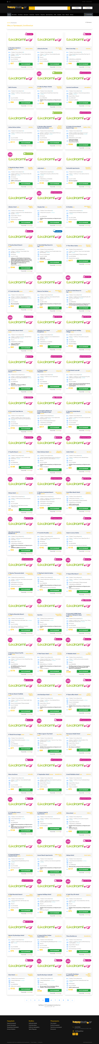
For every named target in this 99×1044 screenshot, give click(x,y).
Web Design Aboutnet (87, 1042)
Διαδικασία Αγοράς (33, 1023)
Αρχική (9, 14)
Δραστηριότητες (49, 14)
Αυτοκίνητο (31, 14)
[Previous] (27, 1000)
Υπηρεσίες (42, 14)
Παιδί (55, 14)
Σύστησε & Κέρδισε (11, 1029)
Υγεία (63, 14)
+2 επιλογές (13, 499)
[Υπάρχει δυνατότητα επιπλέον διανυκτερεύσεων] (23, 52)
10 (68, 1000)
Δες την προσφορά (25, 64)
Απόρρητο (40, 1042)
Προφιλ (84, 1)
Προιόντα (37, 14)
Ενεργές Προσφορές (11, 1025)
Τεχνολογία (20, 14)
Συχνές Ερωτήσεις (33, 1025)
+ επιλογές (17, 55)
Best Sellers (14, 14)
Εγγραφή (87, 7)
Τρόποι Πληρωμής (32, 1029)
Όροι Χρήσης (33, 1042)
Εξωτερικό (26, 14)
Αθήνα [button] (32, 8)
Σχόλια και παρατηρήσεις (34, 1027)
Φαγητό (67, 14)
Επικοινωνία (53, 1029)
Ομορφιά (59, 14)
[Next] (72, 1000)
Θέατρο (71, 14)
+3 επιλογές (71, 660)
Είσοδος (76, 7)
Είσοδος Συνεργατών (55, 1025)
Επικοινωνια (89, 1)
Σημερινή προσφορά (11, 1023)
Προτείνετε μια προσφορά (56, 1027)
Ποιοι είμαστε (53, 1023)
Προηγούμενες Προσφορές (13, 1027)
